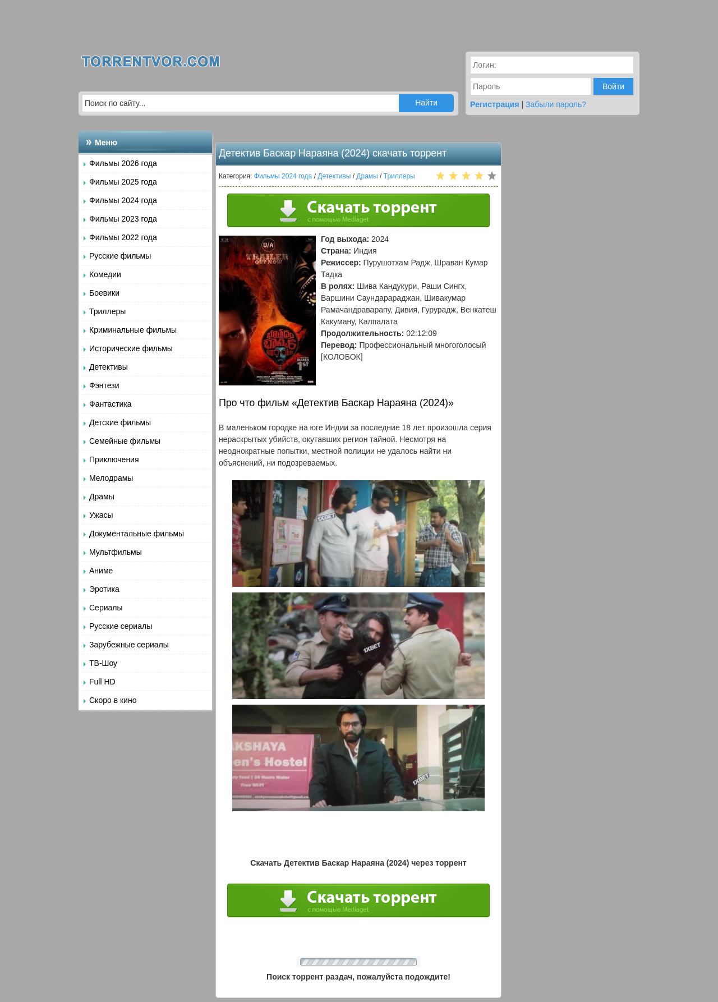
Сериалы (106, 607)
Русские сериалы (120, 626)
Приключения (114, 459)
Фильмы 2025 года (123, 181)
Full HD (102, 681)
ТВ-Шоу (103, 663)
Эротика (104, 589)
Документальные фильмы (136, 533)
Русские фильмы (120, 255)
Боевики (104, 292)
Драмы (101, 496)
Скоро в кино (112, 700)
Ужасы (101, 515)
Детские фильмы (120, 422)
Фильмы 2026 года (123, 163)
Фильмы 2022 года (123, 237)
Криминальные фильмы (133, 329)
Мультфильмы (115, 552)
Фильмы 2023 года (123, 218)
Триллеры (107, 311)
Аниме (101, 570)
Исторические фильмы (131, 348)
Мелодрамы (111, 478)
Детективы (108, 366)
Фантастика (110, 403)
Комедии (105, 274)
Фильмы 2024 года (123, 200)
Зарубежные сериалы (129, 644)
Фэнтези (104, 385)
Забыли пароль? (556, 104)
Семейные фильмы (124, 440)
